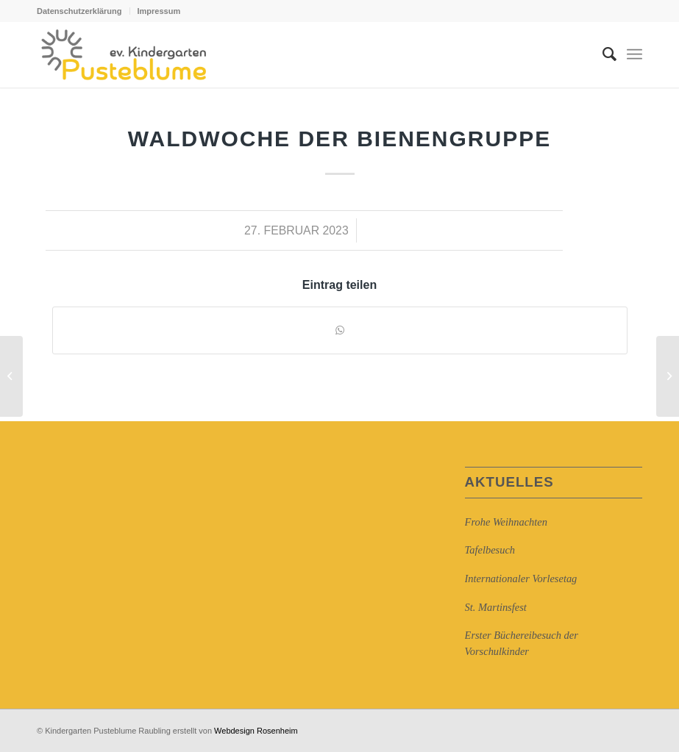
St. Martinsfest (496, 607)
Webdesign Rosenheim (256, 730)
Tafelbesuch (490, 550)
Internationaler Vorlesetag (521, 578)
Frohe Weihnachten (506, 522)
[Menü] (634, 54)
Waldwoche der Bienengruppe (339, 138)
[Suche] (602, 54)
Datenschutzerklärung (79, 11)
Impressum (159, 11)
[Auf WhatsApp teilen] (340, 330)
